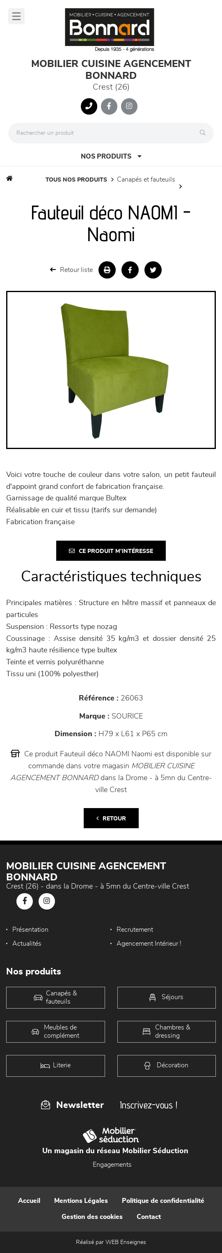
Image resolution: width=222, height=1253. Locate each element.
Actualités (26, 943)
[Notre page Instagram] (129, 106)
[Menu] (16, 16)
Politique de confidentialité (163, 1201)
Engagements (112, 1164)
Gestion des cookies (92, 1217)
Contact (149, 1217)
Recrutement (135, 929)
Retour (111, 818)
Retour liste (71, 269)
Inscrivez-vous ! (148, 1105)
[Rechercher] (205, 133)
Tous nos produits (76, 180)
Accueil (29, 1201)
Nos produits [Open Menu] (111, 156)
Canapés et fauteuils (146, 179)
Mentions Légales (81, 1201)
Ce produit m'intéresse (111, 551)
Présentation (30, 929)
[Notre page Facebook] (109, 106)
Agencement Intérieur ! (149, 943)
